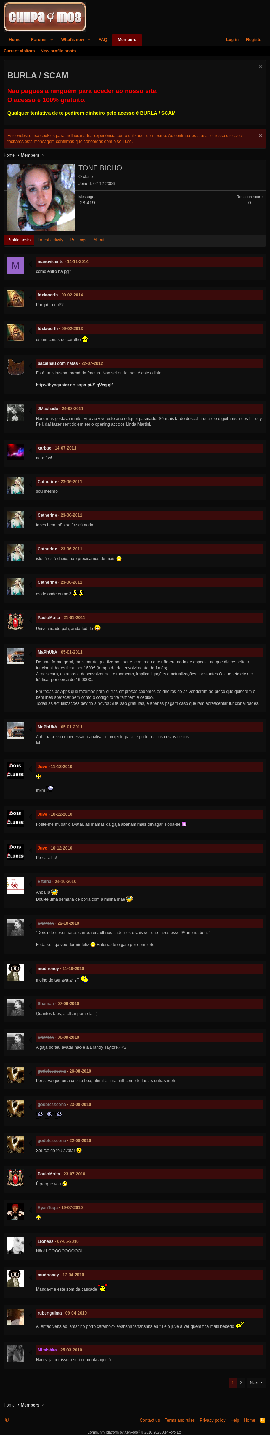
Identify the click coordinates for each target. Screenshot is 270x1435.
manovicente (50, 261)
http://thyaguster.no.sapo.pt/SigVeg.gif (74, 384)
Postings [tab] (78, 239)
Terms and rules (180, 1420)
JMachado (48, 408)
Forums (38, 39)
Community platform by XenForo (135, 1432)
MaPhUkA (47, 652)
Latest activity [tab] (50, 239)
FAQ (102, 39)
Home (14, 39)
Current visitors (19, 50)
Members (127, 39)
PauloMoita (49, 617)
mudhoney (48, 968)
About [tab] (99, 239)
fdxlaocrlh (48, 295)
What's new (72, 39)
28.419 (87, 202)
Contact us (150, 1420)
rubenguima (50, 1313)
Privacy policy (212, 1420)
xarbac (44, 448)
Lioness (45, 1241)
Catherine (47, 481)
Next (254, 1382)
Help (234, 1420)
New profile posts (58, 50)
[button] (51, 40)
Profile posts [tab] (19, 239)
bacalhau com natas (58, 363)
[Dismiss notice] (260, 67)
